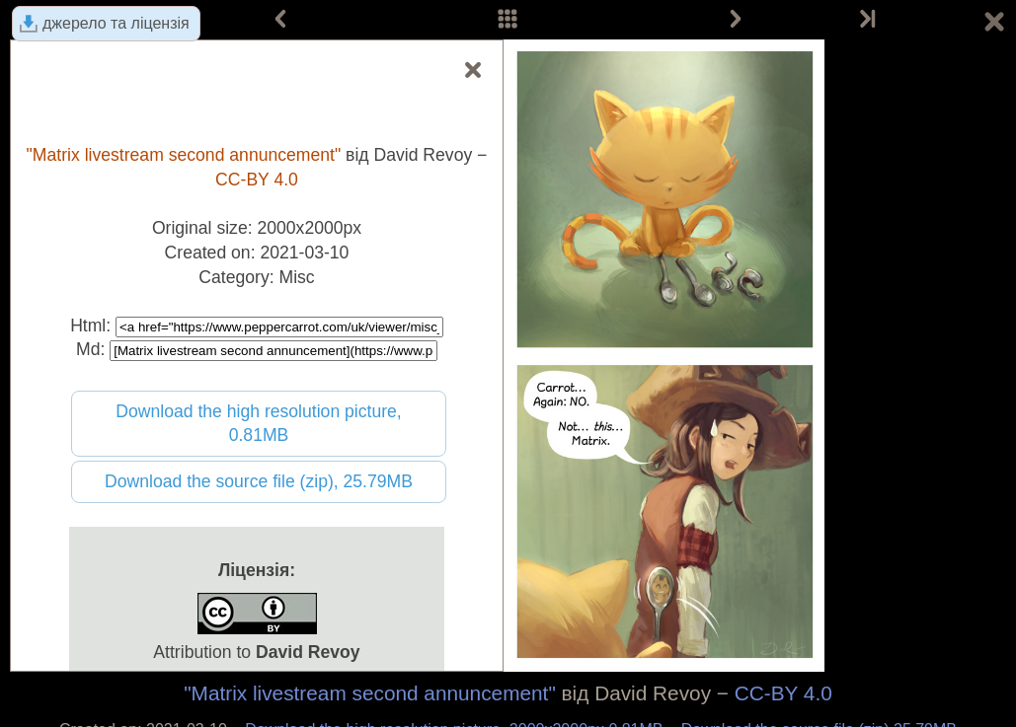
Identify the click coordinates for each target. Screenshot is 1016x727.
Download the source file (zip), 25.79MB (259, 481)
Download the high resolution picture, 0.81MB (259, 423)
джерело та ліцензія (116, 23)
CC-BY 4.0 (783, 693)
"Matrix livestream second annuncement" (370, 693)
